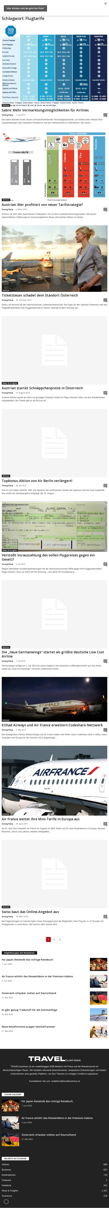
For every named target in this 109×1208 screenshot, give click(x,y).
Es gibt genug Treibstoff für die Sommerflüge (29, 1010)
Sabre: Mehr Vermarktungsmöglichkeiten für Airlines (45, 110)
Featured (6, 1180)
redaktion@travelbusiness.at (65, 1081)
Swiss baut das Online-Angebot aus (30, 912)
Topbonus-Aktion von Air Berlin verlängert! (37, 481)
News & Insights (10, 383)
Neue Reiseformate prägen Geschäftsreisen (28, 1026)
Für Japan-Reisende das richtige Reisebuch (27, 959)
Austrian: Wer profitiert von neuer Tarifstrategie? (42, 204)
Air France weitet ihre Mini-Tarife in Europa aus (40, 819)
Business (6, 1169)
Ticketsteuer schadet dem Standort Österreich (40, 295)
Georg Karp (7, 115)
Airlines (6, 105)
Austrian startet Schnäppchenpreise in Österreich (42, 388)
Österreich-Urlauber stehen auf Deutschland (29, 993)
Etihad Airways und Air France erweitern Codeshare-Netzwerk (52, 725)
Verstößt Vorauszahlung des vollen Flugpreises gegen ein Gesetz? (48, 557)
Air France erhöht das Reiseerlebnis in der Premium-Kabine (37, 976)
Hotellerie (6, 1185)
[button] (6, 1201)
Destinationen (9, 1175)
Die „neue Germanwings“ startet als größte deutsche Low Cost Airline (53, 654)
